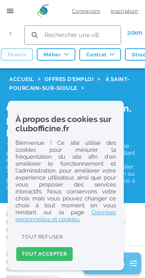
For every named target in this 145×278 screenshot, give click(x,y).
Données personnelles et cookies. (65, 216)
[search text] (73, 35)
